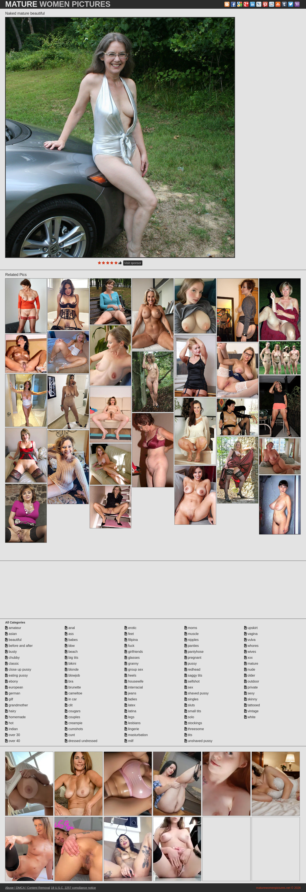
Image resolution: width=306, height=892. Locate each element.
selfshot (192, 681)
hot (9, 723)
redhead (192, 669)
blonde (72, 669)
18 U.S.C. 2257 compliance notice (73, 887)
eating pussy (16, 675)
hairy (10, 711)
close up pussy (18, 669)
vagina (251, 634)
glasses (132, 657)
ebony (11, 681)
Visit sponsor (132, 263)
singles (191, 699)
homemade (15, 717)
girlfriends (134, 651)
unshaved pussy (198, 741)
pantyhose (194, 651)
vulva (250, 640)
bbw (70, 645)
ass (69, 634)
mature (251, 663)
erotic (130, 628)
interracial (134, 687)
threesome (194, 729)
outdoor (251, 681)
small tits (192, 711)
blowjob (72, 675)
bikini (70, 663)
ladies (131, 699)
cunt (70, 735)
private (251, 687)
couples (72, 717)
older (249, 675)
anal (70, 628)
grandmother (16, 705)
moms (190, 628)
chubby (12, 657)
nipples (191, 640)
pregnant (192, 657)
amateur (13, 628)
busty (11, 651)
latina (130, 711)
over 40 (12, 741)
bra (69, 681)
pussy (190, 663)
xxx (248, 657)
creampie (73, 723)
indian (11, 729)
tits (188, 735)
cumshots (74, 729)
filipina (131, 640)
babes (71, 640)
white (250, 717)
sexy (249, 693)
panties (191, 645)
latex (130, 705)
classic (12, 663)
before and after (19, 645)
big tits (71, 657)
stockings (193, 723)
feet (129, 634)
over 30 (12, 735)
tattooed (252, 705)
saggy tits (193, 675)
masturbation (136, 735)
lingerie (132, 729)
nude (249, 669)
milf (129, 741)
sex (188, 687)
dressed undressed (81, 741)
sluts (189, 705)
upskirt (251, 628)
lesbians (132, 723)
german (12, 693)
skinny (250, 699)
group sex (134, 669)
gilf (9, 699)
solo (189, 717)
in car (71, 699)
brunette (73, 687)
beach (71, 651)
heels (130, 675)
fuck (129, 645)
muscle (191, 634)
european (14, 687)
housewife (134, 681)
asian (11, 634)
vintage (251, 711)
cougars (72, 711)
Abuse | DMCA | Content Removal (27, 887)
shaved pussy (196, 693)
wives (250, 651)
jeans (130, 693)
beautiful (13, 640)
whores (251, 645)
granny (131, 663)
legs (129, 717)
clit (68, 705)
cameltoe (73, 693)
